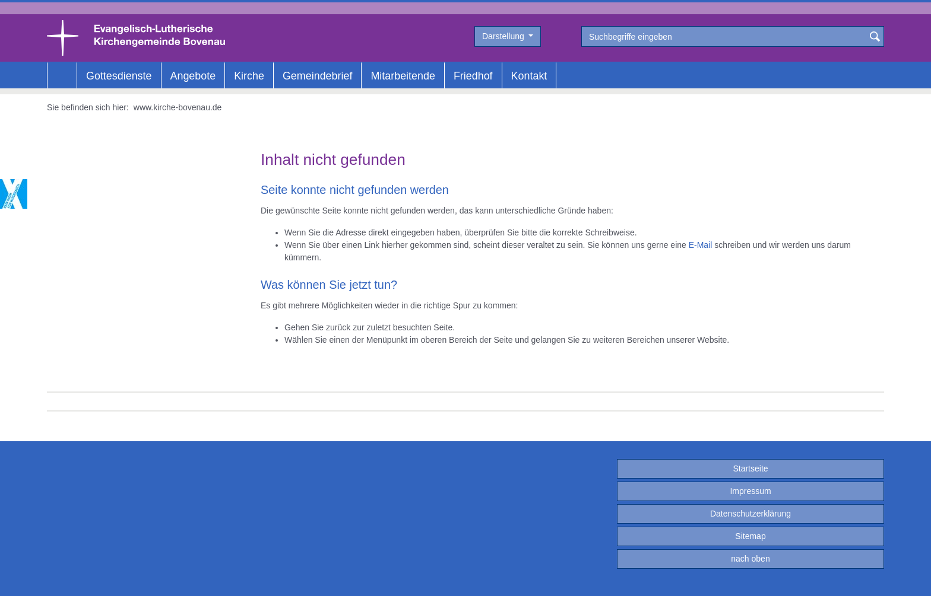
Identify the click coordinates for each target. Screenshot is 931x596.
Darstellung (504, 36)
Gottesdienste (119, 76)
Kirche (249, 76)
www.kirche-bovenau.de (178, 107)
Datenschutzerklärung (750, 513)
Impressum (750, 491)
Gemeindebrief (317, 76)
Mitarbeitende (402, 76)
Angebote (193, 76)
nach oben (750, 558)
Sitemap (750, 536)
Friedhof (473, 76)
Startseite (750, 468)
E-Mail (700, 245)
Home (62, 75)
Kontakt (529, 76)
